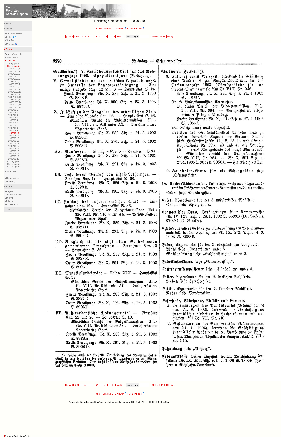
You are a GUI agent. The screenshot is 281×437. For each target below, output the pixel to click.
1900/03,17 (13, 151)
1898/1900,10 (14, 92)
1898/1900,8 (14, 86)
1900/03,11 (13, 135)
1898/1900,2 (14, 71)
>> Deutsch (9, 209)
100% (154, 36)
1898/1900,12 (14, 97)
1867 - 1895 (12, 57)
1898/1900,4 (14, 76)
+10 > (111, 36)
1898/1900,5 (14, 79)
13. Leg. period (14, 166)
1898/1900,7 (14, 84)
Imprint (9, 198)
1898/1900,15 (14, 104)
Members (12, 44)
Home (8, 23)
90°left (162, 36)
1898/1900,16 (14, 107)
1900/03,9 (13, 130)
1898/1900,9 (14, 89)
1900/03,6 (13, 122)
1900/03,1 (13, 110)
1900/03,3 (13, 115)
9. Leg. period (13, 63)
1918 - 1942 (12, 171)
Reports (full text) (14, 33)
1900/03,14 (13, 143)
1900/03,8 (13, 128)
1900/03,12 (13, 138)
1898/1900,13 (14, 99)
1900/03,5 (13, 120)
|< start (69, 36)
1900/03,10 (13, 133)
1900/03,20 (13, 159)
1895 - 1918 (12, 60)
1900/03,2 (13, 112)
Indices (11, 37)
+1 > (98, 36)
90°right (171, 36)
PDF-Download (135, 28)
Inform (8, 186)
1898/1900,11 (14, 94)
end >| (120, 36)
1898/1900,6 (14, 81)
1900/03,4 (13, 117)
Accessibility (12, 204)
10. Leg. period (14, 66)
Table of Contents (103, 28)
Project (9, 191)
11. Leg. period (14, 161)
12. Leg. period (14, 164)
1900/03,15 (13, 146)
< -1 (90, 36)
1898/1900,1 (14, 68)
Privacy (9, 201)
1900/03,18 (13, 153)
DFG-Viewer (119, 28)
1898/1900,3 (14, 74)
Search (9, 28)
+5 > (104, 36)
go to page (132, 36)
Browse (9, 49)
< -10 (77, 36)
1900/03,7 (13, 125)
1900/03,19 (13, 156)
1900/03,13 (13, 141)
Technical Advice (14, 194)
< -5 (84, 36)
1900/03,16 (13, 148)
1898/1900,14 (14, 102)
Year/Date (11, 40)
